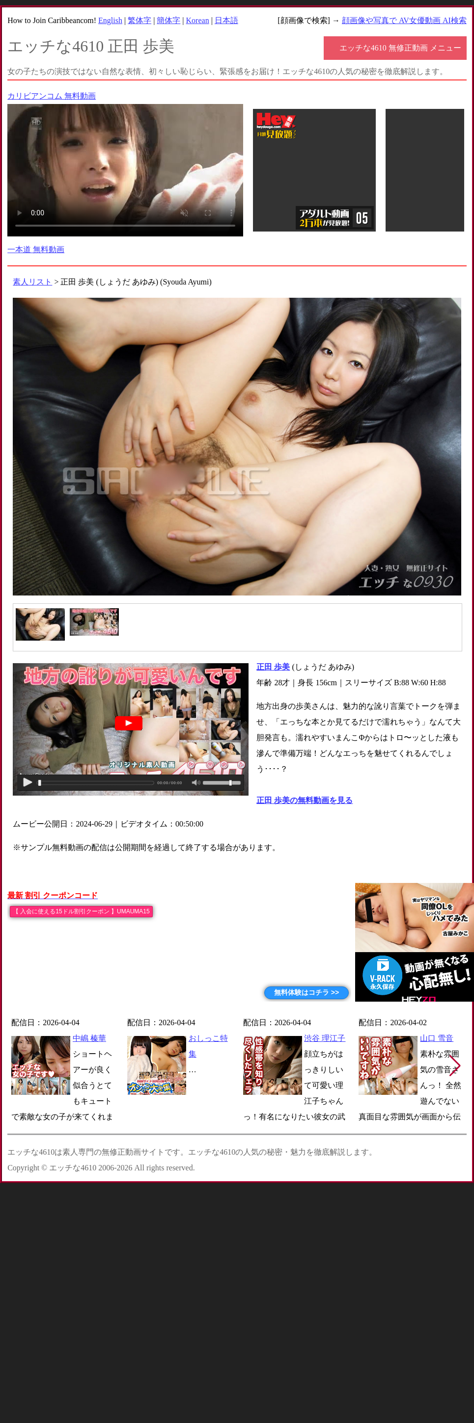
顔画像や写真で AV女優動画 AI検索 (404, 20)
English (110, 20)
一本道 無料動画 (35, 249)
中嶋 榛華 (89, 1038)
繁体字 (139, 20)
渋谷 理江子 (324, 1038)
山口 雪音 (436, 1038)
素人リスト (32, 282)
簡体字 (168, 20)
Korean (197, 20)
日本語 (226, 20)
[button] (455, 1066)
